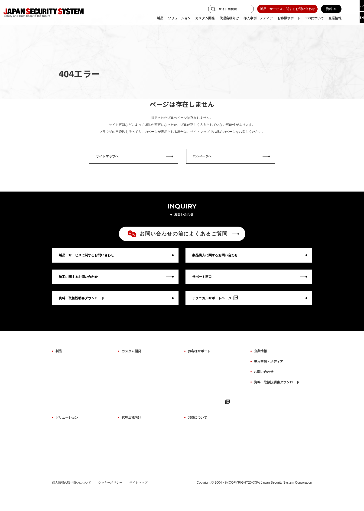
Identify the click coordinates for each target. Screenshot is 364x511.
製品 (59, 362)
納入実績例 (196, 464)
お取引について (133, 457)
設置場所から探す (68, 378)
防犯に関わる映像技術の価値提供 (212, 457)
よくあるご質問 (199, 409)
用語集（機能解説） (202, 394)
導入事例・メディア (270, 371)
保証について (197, 370)
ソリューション (68, 433)
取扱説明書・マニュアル (206, 402)
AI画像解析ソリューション (74, 441)
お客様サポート (201, 362)
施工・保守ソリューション (74, 457)
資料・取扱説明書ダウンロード (280, 389)
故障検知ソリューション (73, 464)
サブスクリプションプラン (74, 472)
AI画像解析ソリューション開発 (144, 378)
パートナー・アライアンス (207, 472)
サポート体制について (138, 464)
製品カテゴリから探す (71, 370)
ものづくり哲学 (199, 449)
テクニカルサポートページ (210, 417)
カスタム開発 (133, 362)
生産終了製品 (65, 409)
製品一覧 (128, 441)
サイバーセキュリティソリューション (83, 449)
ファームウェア (66, 394)
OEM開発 (129, 370)
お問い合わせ (265, 380)
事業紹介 (194, 441)
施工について (197, 386)
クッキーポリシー (114, 501)
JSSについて (199, 433)
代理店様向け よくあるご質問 (143, 449)
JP (358, 6)
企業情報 (261, 362)
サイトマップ (144, 501)
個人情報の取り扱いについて (73, 501)
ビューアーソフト (68, 402)
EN (358, 18)
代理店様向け (133, 433)
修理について (197, 378)
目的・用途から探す (70, 386)
